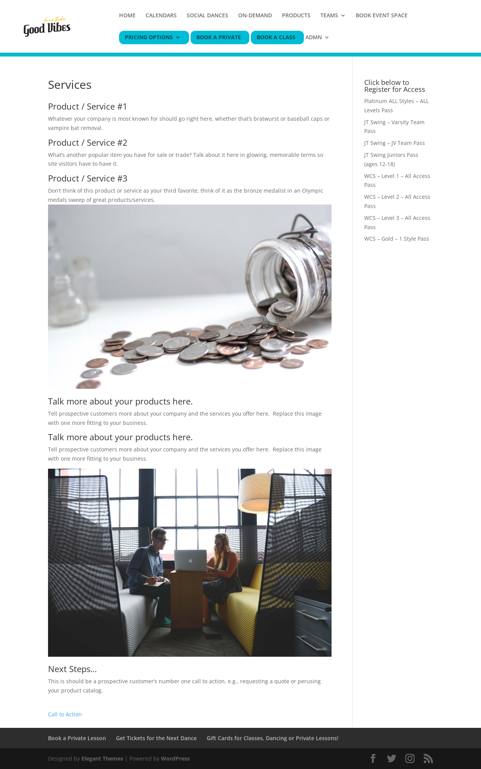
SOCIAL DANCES (207, 16)
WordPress (175, 758)
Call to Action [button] (65, 714)
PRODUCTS (296, 16)
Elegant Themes (102, 758)
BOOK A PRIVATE (218, 38)
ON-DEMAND (255, 16)
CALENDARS (161, 16)
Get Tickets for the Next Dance (156, 738)
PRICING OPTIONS (149, 38)
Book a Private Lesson (77, 738)
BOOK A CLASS (276, 38)
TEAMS (329, 16)
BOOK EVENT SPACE (382, 16)
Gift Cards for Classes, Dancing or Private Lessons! (272, 738)
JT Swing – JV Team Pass (394, 142)
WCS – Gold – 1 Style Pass (396, 238)
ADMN (313, 38)
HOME (127, 16)
